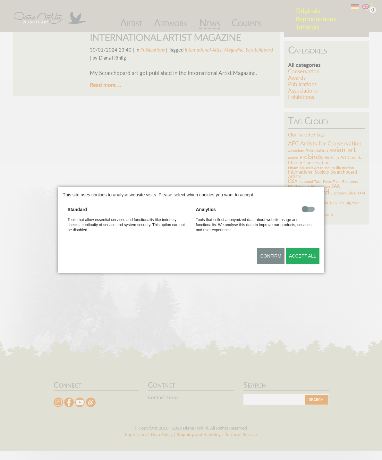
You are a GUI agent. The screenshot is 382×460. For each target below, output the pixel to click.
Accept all (302, 256)
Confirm (270, 256)
